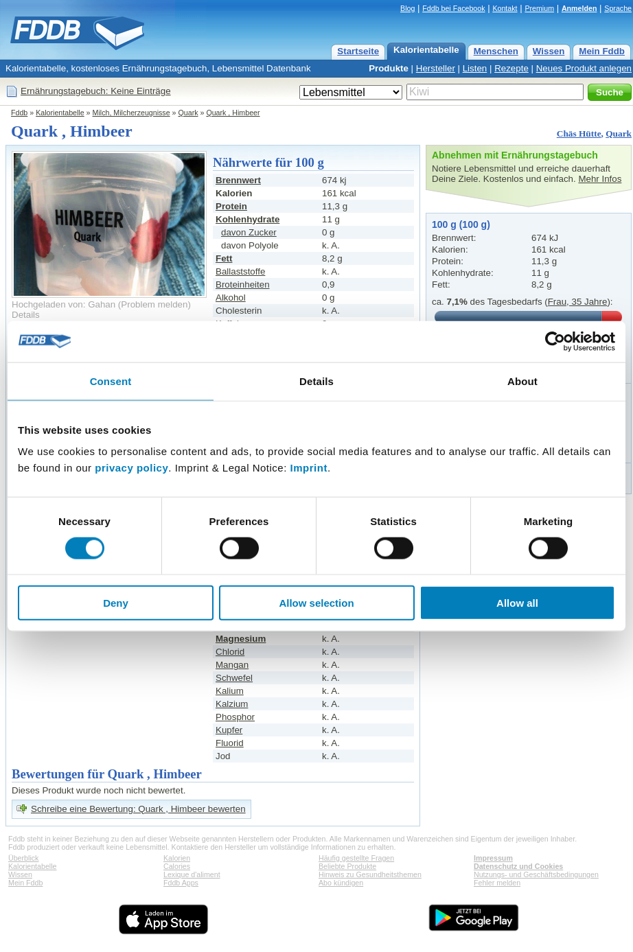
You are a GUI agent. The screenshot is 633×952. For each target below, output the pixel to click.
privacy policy (131, 468)
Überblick (23, 858)
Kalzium (232, 704)
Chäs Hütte (579, 133)
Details (26, 315)
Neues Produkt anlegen (584, 68)
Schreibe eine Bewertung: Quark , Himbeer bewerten (138, 809)
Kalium (230, 691)
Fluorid (230, 743)
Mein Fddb (602, 51)
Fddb (19, 112)
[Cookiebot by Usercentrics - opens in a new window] (555, 341)
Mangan (232, 665)
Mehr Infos (599, 179)
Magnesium (241, 639)
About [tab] (522, 380)
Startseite (358, 51)
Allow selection (316, 603)
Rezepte (511, 68)
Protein (231, 206)
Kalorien (176, 858)
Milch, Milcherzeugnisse (131, 112)
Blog (407, 8)
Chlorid (230, 652)
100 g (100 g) (461, 224)
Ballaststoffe (240, 271)
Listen (475, 68)
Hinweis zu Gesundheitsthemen (370, 874)
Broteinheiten (243, 284)
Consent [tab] (111, 380)
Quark (188, 112)
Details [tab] (316, 380)
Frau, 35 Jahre (578, 302)
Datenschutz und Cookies (518, 866)
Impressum (493, 858)
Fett (224, 258)
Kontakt (504, 8)
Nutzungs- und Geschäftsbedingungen (536, 874)
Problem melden (154, 304)
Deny (115, 603)
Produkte (388, 68)
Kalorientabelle (426, 50)
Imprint (308, 468)
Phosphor (235, 717)
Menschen (496, 51)
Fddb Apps (180, 883)
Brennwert (238, 180)
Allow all (517, 603)
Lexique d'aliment (191, 874)
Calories (176, 866)
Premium (539, 8)
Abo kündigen (341, 883)
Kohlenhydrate (247, 219)
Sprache (618, 8)
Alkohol (231, 297)
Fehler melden (497, 883)
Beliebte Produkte (347, 866)
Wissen (549, 51)
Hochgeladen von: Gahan (63, 304)
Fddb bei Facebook (453, 8)
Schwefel (234, 678)
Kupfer (229, 730)
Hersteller (435, 68)
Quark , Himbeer (233, 112)
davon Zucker (249, 232)
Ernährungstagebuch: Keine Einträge (96, 91)
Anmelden (579, 8)
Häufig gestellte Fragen (356, 858)
